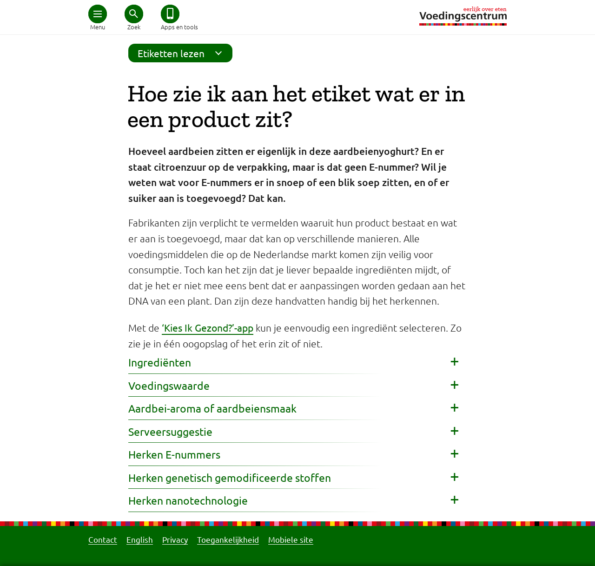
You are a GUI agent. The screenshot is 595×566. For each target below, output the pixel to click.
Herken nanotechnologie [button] (188, 500)
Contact (102, 539)
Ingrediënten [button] (159, 362)
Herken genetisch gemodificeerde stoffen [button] (229, 477)
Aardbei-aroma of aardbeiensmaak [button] (212, 408)
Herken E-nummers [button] (174, 454)
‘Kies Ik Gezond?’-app (207, 327)
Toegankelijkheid (228, 539)
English (139, 539)
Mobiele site (290, 539)
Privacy (175, 539)
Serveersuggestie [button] (170, 431)
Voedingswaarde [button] (169, 385)
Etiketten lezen (183, 53)
